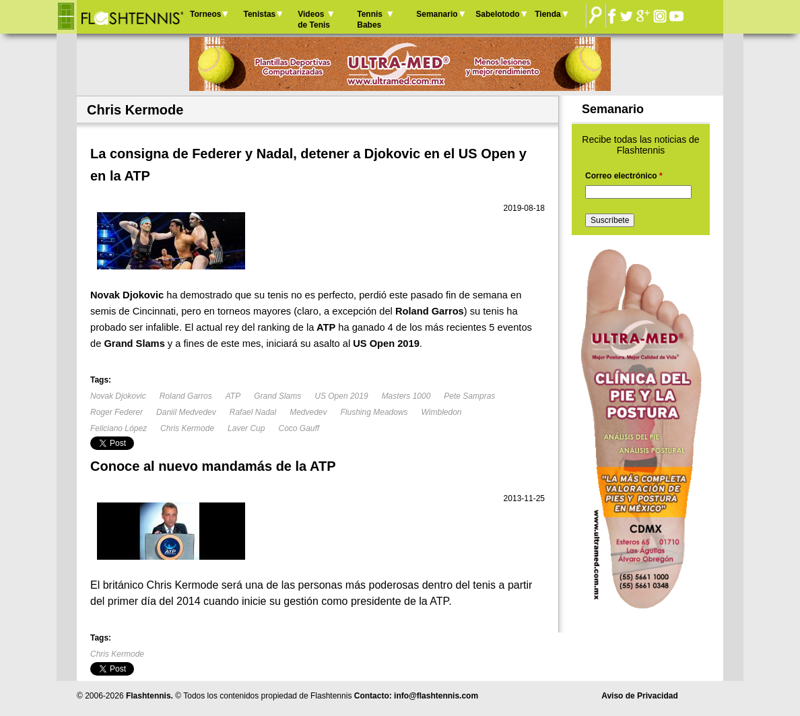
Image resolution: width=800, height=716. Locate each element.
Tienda (547, 14)
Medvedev (308, 412)
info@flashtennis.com (436, 696)
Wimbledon (442, 412)
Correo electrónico (624, 176)
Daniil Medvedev (186, 412)
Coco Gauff (298, 428)
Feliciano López (118, 428)
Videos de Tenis (314, 19)
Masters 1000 (406, 396)
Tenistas (259, 14)
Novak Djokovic (118, 396)
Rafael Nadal (253, 412)
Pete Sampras (469, 396)
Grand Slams (277, 396)
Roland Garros (186, 396)
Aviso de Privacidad (639, 696)
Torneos (205, 14)
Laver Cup (246, 428)
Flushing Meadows (374, 412)
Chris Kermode (187, 428)
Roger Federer (116, 412)
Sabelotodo (497, 14)
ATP (233, 396)
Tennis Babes (369, 19)
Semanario (436, 14)
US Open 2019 (341, 396)
